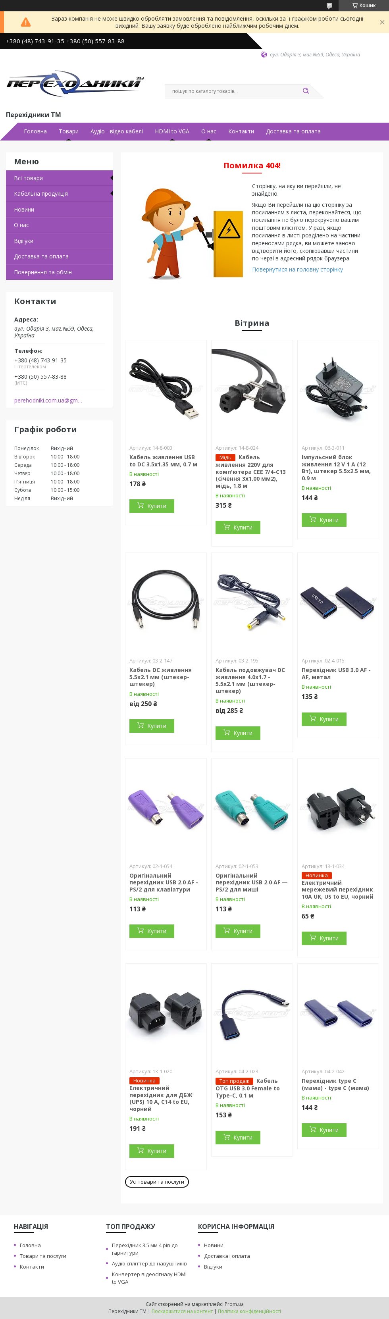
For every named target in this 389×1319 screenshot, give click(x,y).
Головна (35, 131)
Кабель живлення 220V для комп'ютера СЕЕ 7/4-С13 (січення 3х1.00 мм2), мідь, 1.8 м (251, 471)
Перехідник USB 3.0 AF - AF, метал (336, 673)
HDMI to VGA (172, 131)
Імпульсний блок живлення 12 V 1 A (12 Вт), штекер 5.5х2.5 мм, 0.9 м (336, 467)
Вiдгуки (23, 241)
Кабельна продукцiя (41, 193)
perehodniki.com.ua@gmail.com (49, 400)
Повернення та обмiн (43, 272)
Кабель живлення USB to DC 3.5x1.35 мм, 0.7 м (163, 460)
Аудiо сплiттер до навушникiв (149, 1263)
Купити (156, 506)
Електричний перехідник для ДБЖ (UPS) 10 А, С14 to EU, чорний (161, 1098)
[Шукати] (306, 91)
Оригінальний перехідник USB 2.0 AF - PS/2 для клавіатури (163, 882)
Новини (24, 209)
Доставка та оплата (293, 131)
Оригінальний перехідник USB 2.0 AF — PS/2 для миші (252, 882)
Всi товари (28, 178)
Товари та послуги (43, 1255)
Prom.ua (234, 1304)
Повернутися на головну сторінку (297, 269)
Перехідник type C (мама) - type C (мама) (335, 1084)
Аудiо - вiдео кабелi (117, 131)
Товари (69, 131)
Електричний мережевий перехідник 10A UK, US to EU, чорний (338, 889)
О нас (208, 131)
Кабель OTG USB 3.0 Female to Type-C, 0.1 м (248, 1088)
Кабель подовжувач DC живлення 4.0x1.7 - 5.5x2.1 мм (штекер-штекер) (250, 680)
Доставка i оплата (227, 1255)
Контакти (241, 131)
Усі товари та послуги (157, 1181)
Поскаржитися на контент (182, 1311)
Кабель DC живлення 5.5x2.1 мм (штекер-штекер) (160, 676)
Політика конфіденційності (249, 1311)
